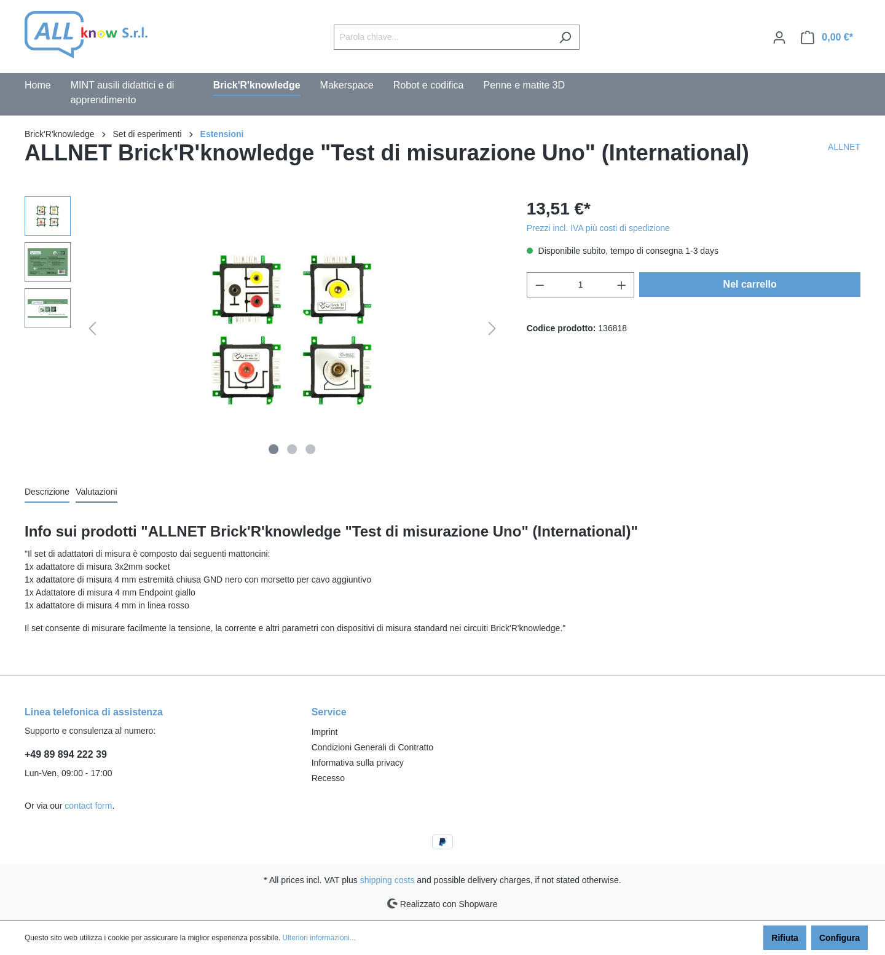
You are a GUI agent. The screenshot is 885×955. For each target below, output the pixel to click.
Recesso (328, 778)
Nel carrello (750, 284)
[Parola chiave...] (442, 37)
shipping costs (387, 880)
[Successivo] (492, 328)
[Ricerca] (565, 37)
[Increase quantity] (622, 284)
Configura (839, 938)
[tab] (47, 492)
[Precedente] (92, 328)
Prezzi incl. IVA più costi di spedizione (598, 228)
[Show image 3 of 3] (310, 449)
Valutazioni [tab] (96, 492)
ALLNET (844, 147)
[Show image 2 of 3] (292, 449)
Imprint (325, 732)
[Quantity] (580, 284)
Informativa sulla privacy (358, 763)
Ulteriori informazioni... (319, 937)
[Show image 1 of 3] (274, 449)
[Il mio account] (779, 37)
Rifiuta (784, 938)
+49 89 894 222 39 (66, 754)
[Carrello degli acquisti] (826, 37)
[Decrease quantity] (540, 284)
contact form (88, 806)
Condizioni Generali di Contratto (372, 747)
